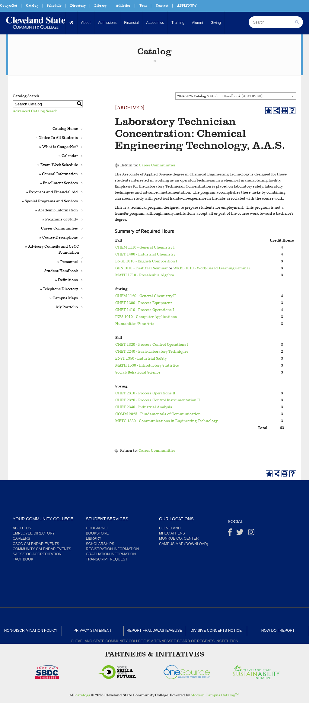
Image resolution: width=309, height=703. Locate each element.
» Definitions (66, 280)
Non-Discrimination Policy (30, 630)
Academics (155, 23)
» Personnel (67, 262)
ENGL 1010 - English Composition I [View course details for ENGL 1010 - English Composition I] (146, 261)
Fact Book (23, 559)
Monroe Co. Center (179, 538)
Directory (78, 5)
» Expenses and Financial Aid (52, 192)
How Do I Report (278, 630)
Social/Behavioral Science (137, 372)
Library (100, 5)
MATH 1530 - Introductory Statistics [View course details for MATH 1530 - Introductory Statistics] (147, 365)
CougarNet (8, 5)
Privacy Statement (93, 630)
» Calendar (68, 156)
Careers (21, 538)
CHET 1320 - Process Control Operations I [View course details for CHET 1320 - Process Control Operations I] (151, 344)
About (86, 23)
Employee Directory (34, 533)
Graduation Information (111, 554)
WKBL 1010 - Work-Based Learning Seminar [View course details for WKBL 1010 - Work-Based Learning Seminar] (211, 268)
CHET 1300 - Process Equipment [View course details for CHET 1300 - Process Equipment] (143, 303)
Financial (131, 23)
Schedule (54, 5)
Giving (216, 23)
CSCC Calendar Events (36, 544)
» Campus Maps (63, 298)
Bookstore (97, 533)
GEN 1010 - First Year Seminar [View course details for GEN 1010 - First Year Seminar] (141, 268)
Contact (162, 5)
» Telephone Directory (59, 289)
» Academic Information (56, 210)
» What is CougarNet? (58, 146)
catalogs (82, 695)
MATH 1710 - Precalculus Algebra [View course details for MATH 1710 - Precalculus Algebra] (144, 275)
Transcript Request (107, 559)
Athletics (123, 5)
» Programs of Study (60, 219)
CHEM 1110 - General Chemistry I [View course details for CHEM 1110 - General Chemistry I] (144, 247)
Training (177, 23)
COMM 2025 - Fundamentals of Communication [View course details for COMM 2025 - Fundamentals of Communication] (158, 414)
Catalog (32, 5)
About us (22, 528)
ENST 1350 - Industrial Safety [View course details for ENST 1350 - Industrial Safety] (141, 358)
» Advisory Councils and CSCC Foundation (52, 249)
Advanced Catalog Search (35, 111)
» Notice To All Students (57, 137)
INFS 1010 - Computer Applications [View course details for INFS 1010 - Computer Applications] (146, 316)
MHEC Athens (172, 533)
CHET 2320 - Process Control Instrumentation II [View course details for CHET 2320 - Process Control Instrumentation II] (157, 400)
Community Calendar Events (42, 549)
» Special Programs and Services (50, 201)
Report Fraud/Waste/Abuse (154, 630)
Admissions (107, 23)
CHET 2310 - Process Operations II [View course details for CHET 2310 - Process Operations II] (145, 393)
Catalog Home (65, 128)
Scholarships (100, 544)
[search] (297, 22)
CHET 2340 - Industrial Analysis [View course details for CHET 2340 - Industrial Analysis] (143, 407)
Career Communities (59, 228)
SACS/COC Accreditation (37, 554)
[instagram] (251, 533)
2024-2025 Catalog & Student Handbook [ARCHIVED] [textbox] (220, 96)
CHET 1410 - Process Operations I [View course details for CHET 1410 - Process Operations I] (144, 310)
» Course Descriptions (58, 237)
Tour (143, 5)
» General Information (58, 174)
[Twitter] (240, 533)
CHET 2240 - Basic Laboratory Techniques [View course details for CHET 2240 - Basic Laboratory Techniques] (151, 351)
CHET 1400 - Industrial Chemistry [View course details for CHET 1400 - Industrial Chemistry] (145, 254)
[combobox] (235, 96)
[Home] (72, 22)
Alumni (197, 23)
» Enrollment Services (59, 183)
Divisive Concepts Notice (216, 630)
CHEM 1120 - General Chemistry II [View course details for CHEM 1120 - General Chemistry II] (145, 296)
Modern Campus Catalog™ (215, 695)
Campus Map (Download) (183, 544)
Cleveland (169, 528)
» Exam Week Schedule (57, 165)
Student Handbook (61, 271)
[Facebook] (230, 533)
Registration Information (112, 549)
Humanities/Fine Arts (134, 323)
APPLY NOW (186, 5)
